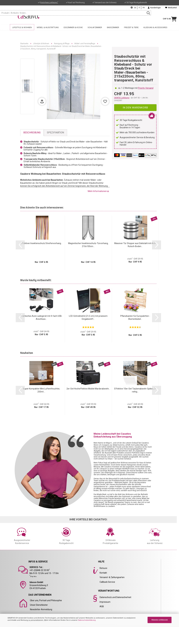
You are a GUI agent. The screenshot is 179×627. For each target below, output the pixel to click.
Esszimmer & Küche (73, 31)
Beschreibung (32, 132)
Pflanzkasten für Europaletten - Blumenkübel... (135, 317)
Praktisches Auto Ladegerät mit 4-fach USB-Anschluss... (41, 317)
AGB (102, 606)
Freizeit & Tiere (131, 31)
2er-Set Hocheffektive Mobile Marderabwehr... (88, 388)
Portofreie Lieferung (49, 2)
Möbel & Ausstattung (48, 31)
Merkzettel (171, 8)
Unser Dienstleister (39, 605)
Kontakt (103, 573)
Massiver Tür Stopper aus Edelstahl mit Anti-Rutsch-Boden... (135, 244)
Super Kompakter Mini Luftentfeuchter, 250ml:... (41, 390)
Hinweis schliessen (159, 620)
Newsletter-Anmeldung (41, 609)
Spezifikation (55, 132)
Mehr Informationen (98, 191)
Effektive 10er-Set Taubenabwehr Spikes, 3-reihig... (135, 390)
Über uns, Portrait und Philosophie (46, 600)
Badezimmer (113, 31)
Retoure (103, 568)
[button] (20, 244)
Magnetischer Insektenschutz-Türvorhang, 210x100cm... (88, 244)
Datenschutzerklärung (87, 620)
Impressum (105, 602)
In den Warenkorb (135, 107)
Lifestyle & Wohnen (22, 31)
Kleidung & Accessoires (155, 31)
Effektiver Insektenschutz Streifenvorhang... (41, 243)
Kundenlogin (154, 8)
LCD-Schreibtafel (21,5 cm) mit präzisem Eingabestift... (88, 317)
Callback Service (107, 582)
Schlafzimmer (95, 31)
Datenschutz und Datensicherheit (115, 597)
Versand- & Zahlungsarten (112, 577)
